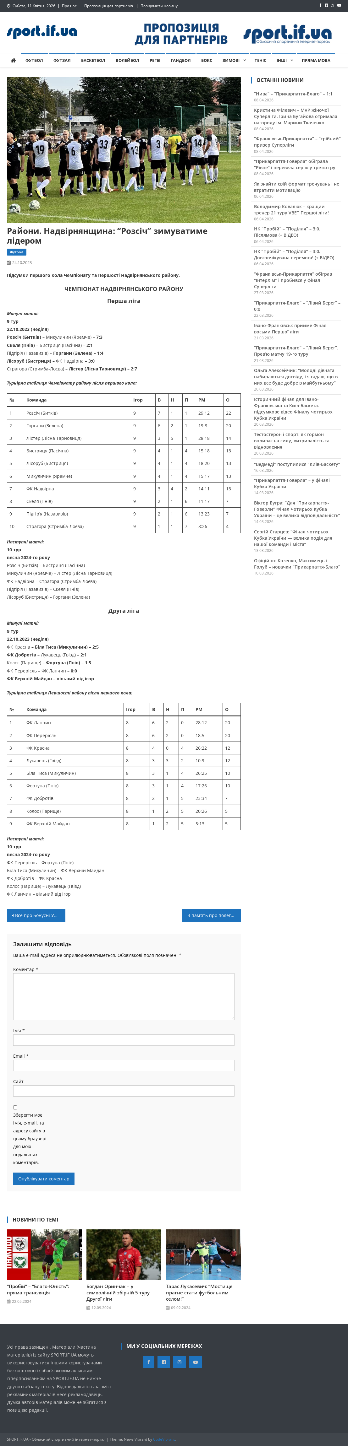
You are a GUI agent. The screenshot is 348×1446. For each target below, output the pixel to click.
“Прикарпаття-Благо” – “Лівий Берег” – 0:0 (297, 306)
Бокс (206, 60)
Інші (282, 60)
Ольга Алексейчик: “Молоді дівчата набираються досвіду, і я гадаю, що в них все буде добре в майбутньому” (296, 376)
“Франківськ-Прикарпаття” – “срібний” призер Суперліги (297, 142)
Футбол (34, 60)
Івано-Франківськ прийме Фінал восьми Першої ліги (290, 328)
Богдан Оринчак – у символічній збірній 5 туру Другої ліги (118, 1292)
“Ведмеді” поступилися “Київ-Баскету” (297, 464)
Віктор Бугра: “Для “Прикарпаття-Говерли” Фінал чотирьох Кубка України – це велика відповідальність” (297, 509)
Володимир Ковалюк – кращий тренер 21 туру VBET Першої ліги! (291, 209)
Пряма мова (316, 60)
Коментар (25, 969)
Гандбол (181, 60)
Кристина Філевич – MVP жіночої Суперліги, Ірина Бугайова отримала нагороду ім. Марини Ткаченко (295, 116)
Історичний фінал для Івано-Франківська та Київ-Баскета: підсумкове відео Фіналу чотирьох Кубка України (293, 408)
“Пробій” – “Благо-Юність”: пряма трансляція (38, 1289)
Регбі (155, 60)
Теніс (260, 60)
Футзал (62, 60)
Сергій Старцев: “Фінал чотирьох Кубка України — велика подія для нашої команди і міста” (293, 538)
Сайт (18, 1081)
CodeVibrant (164, 1439)
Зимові (231, 60)
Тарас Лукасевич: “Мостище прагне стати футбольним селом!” (199, 1292)
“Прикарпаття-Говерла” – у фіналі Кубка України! (292, 483)
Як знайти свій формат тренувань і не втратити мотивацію (296, 187)
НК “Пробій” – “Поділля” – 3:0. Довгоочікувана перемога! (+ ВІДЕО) (294, 254)
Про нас (69, 5)
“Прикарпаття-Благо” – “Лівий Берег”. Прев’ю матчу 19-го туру (296, 351)
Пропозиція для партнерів (108, 5)
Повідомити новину (159, 5)
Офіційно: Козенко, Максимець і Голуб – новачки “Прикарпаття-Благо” (297, 564)
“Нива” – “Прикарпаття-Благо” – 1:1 (293, 94)
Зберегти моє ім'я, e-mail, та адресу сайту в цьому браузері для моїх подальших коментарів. (30, 1138)
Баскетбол (93, 60)
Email (21, 1056)
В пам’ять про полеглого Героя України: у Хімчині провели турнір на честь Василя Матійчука (214, 915)
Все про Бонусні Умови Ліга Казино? (40, 915)
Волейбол (127, 60)
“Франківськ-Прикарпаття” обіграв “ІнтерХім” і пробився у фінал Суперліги (293, 280)
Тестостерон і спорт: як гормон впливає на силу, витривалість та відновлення (291, 440)
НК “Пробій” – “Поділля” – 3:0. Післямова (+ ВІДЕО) (287, 232)
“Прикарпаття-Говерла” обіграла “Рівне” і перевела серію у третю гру (294, 164)
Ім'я (19, 1030)
